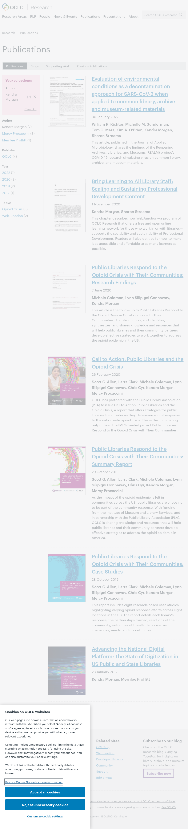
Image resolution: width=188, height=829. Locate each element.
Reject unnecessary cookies (45, 804)
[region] (45, 767)
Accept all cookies (45, 791)
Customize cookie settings (45, 816)
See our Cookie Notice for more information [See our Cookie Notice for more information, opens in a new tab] (34, 782)
